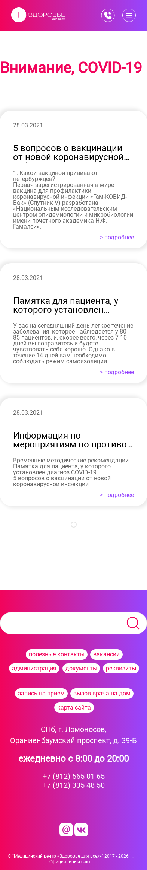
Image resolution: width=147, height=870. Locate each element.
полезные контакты (57, 654)
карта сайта (74, 707)
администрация (34, 668)
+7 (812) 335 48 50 (74, 785)
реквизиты (121, 668)
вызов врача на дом (102, 693)
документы (81, 668)
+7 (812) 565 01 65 (74, 776)
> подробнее (117, 237)
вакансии (106, 654)
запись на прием (41, 693)
